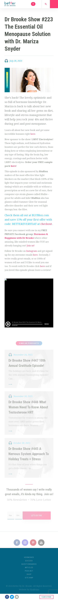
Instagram (31, 251)
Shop (29, 576)
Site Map (29, 580)
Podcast (29, 573)
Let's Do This (36, 517)
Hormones (29, 559)
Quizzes (29, 563)
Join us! (30, 245)
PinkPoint (34, 591)
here (32, 134)
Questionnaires (29, 566)
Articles (29, 569)
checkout (46, 224)
